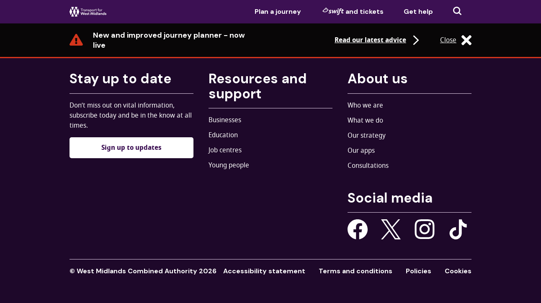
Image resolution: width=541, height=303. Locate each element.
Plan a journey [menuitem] (278, 11)
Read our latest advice (378, 40)
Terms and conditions (355, 271)
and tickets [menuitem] (353, 11)
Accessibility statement (264, 271)
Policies (418, 271)
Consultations (368, 166)
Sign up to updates (131, 148)
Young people (229, 165)
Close (455, 40)
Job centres (225, 150)
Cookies (458, 271)
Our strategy (367, 136)
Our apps (361, 151)
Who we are (365, 105)
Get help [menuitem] (418, 11)
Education (223, 135)
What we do (365, 121)
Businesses (225, 120)
